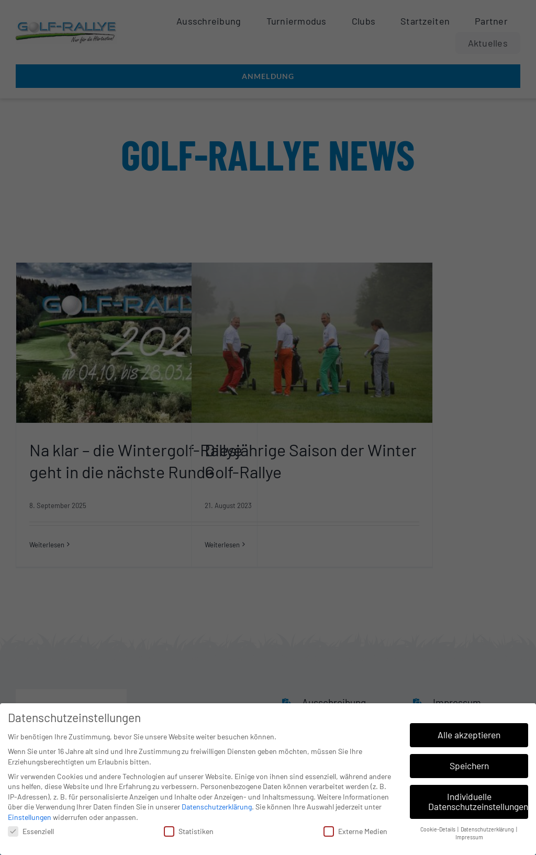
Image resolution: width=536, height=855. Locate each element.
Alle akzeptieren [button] (469, 731)
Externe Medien (355, 828)
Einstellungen (29, 813)
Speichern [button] (469, 762)
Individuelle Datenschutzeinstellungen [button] (478, 798)
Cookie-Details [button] (438, 826)
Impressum (469, 833)
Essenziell (31, 828)
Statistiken (189, 828)
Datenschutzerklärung (217, 803)
